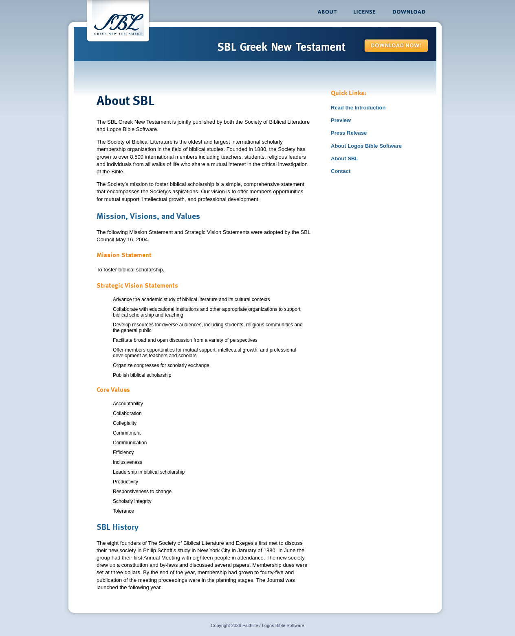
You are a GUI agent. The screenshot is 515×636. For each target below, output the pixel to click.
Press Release (349, 133)
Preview (341, 120)
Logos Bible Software (283, 625)
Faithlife (250, 625)
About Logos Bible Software (366, 146)
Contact (340, 171)
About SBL (344, 158)
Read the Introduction (358, 108)
